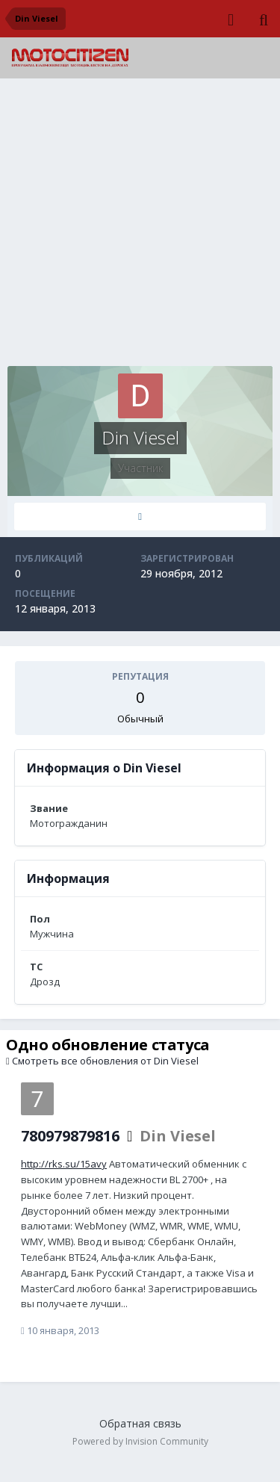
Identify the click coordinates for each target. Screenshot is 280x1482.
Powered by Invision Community (140, 1441)
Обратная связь (140, 1423)
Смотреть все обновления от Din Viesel (102, 1060)
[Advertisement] (140, 226)
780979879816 (70, 1136)
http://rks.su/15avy (64, 1164)
